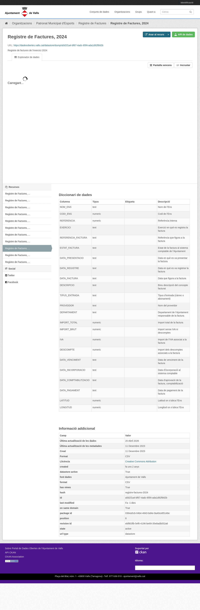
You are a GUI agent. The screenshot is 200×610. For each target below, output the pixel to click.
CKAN (140, 552)
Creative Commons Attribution (140, 461)
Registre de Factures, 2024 (129, 23)
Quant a (151, 11)
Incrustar (183, 65)
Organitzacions (122, 11)
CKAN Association (14, 556)
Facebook (11, 282)
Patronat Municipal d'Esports (55, 23)
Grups (138, 11)
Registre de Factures (92, 23)
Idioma (138, 560)
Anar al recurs (154, 34)
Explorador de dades (26, 57)
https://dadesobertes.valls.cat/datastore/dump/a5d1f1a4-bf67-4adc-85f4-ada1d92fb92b (58, 45)
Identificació (187, 2)
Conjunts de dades (99, 11)
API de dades (183, 34)
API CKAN (10, 552)
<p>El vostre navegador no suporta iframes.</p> (100, 128)
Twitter (10, 275)
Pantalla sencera (161, 65)
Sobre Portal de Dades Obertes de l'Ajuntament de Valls (34, 548)
